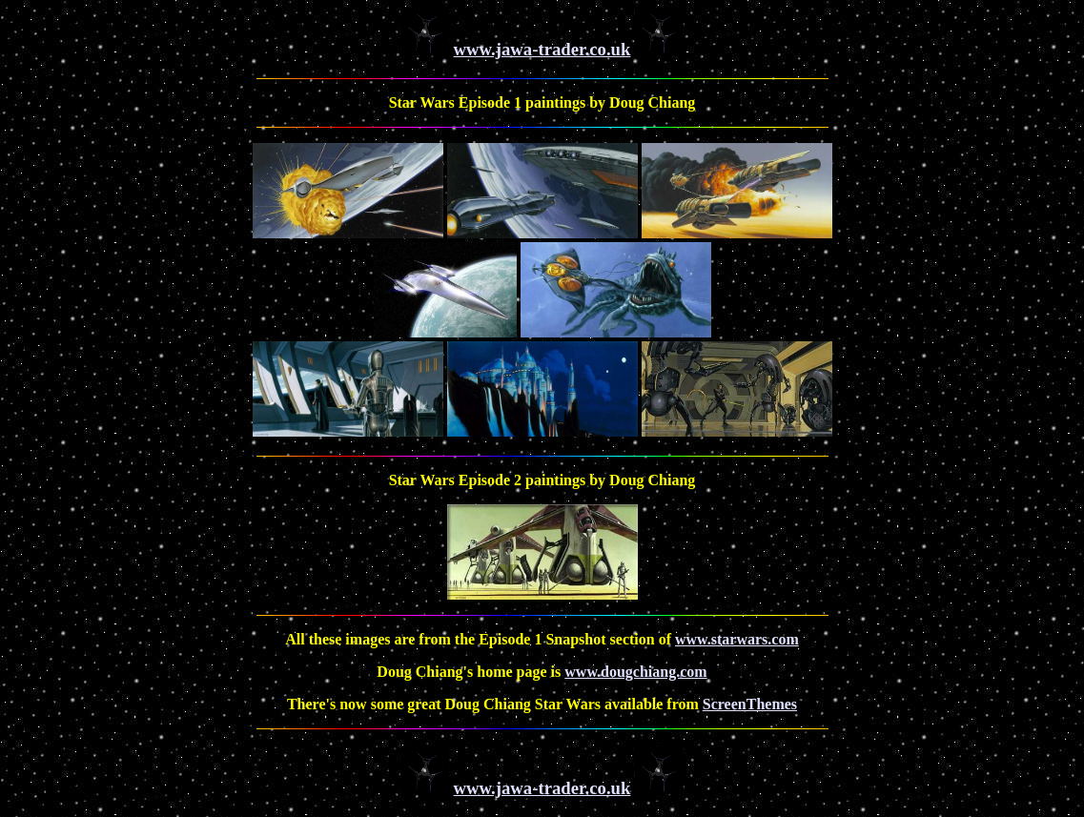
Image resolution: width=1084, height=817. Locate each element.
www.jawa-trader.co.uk (542, 49)
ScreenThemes (750, 704)
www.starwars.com (737, 639)
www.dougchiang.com (635, 672)
